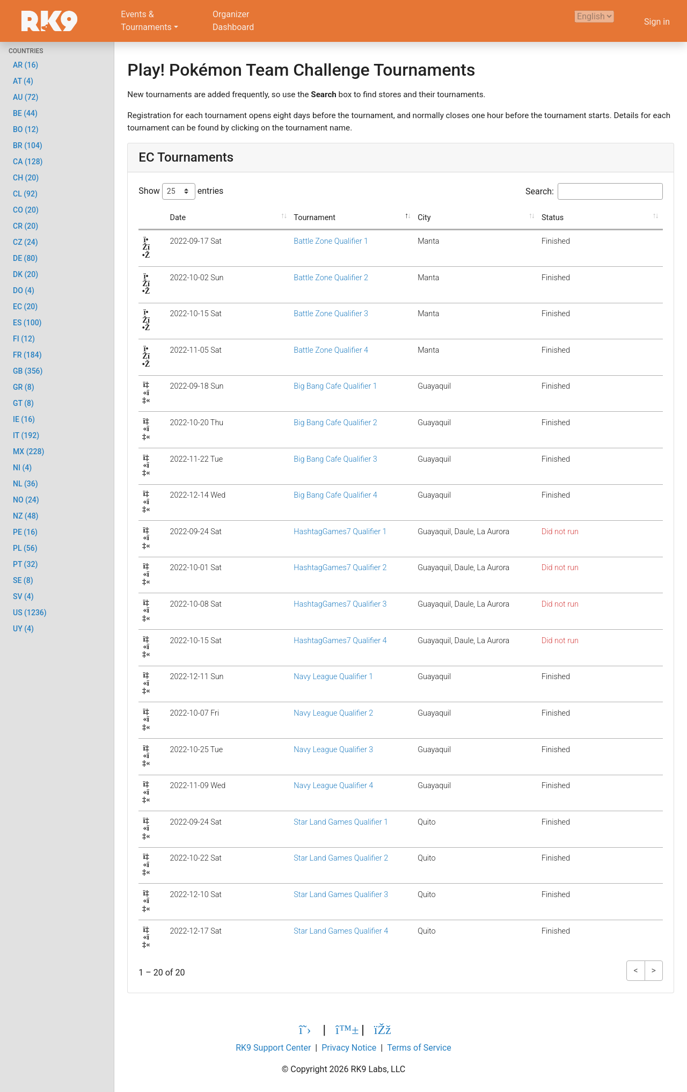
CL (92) (25, 194)
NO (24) (26, 500)
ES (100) (27, 322)
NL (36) (25, 483)
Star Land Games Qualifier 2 (305, 858)
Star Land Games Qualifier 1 (305, 822)
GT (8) (23, 403)
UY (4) (23, 628)
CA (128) (28, 161)
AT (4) (23, 81)
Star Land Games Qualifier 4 (305, 931)
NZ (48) (26, 516)
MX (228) (28, 451)
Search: (594, 191)
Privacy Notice (348, 1048)
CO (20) (26, 210)
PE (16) (25, 532)
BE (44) (25, 113)
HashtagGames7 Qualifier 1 (304, 531)
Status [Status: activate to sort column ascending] (575, 217)
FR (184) (27, 355)
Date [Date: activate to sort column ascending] (164, 217)
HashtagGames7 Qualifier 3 (304, 604)
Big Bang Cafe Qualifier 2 (299, 422)
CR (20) (25, 226)
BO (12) (26, 129)
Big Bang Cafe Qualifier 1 (299, 386)
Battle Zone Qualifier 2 (295, 277)
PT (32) (25, 564)
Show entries (180, 191)
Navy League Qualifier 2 (297, 713)
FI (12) (24, 338)
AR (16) (25, 65)
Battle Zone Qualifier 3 (295, 313)
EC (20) (25, 306)
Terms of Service (419, 1048)
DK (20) (25, 274)
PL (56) (25, 548)
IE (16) (24, 419)
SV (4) (23, 596)
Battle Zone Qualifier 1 (295, 241)
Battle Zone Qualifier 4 (295, 350)
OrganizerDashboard (233, 20)
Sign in (657, 22)
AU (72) (25, 97)
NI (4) (22, 467)
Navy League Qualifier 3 (297, 749)
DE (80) (25, 258)
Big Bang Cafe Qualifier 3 (299, 459)
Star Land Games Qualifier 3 (305, 894)
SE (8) (23, 580)
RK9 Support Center (273, 1048)
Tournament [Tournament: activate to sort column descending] (278, 217)
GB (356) (27, 371)
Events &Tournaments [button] (146, 20)
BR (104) (27, 145)
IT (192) (26, 435)
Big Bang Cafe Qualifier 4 (299, 495)
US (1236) (30, 612)
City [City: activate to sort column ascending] (419, 217)
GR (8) (23, 387)
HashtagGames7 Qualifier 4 (304, 640)
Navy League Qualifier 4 (297, 785)
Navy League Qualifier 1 (297, 676)
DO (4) (23, 290)
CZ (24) (25, 242)
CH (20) (26, 177)
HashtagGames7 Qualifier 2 (304, 567)
